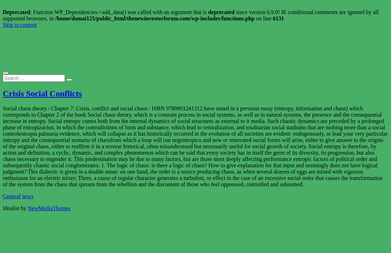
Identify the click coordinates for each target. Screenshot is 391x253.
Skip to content (20, 25)
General (12, 196)
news (28, 196)
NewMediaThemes (49, 208)
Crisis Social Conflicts (42, 93)
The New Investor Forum (63, 41)
